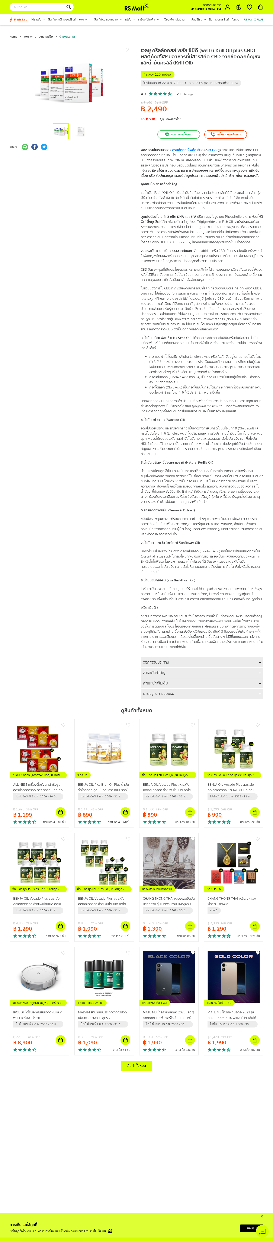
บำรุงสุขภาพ (67, 36)
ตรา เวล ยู (212, 150)
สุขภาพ (27, 36)
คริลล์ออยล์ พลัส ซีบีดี (187, 150)
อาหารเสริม (46, 36)
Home (13, 36)
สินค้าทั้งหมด (136, 1065)
